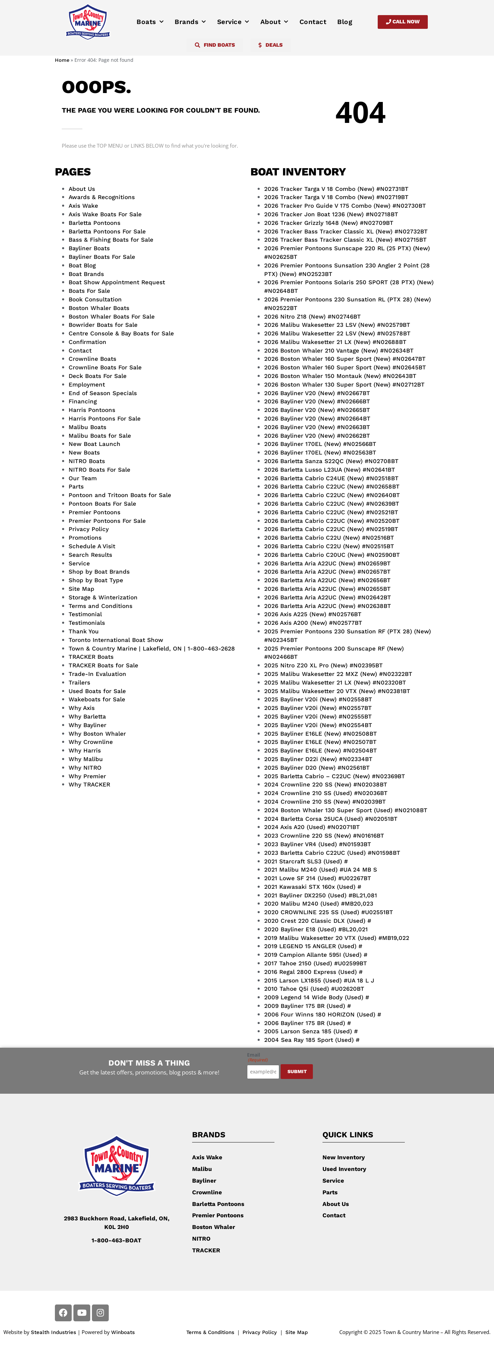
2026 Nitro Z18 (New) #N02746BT (312, 316)
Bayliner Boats (89, 248)
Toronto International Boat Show (116, 639)
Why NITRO (85, 767)
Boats (150, 22)
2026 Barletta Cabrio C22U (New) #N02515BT (329, 546)
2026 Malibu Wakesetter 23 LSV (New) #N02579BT (337, 324)
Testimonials (87, 622)
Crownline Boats (92, 358)
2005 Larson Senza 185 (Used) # (311, 1031)
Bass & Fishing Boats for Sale (111, 239)
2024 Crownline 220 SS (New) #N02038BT (325, 784)
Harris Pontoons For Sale (105, 418)
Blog (344, 22)
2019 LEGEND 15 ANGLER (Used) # (313, 946)
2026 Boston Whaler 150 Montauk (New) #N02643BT (340, 375)
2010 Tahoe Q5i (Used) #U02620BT (314, 988)
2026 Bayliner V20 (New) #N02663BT (317, 427)
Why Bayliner (87, 725)
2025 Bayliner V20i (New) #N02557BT (318, 707)
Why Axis (82, 707)
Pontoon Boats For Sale (102, 503)
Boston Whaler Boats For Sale (112, 316)
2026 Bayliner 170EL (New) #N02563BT (320, 452)
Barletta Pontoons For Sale (107, 231)
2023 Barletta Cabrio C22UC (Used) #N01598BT (332, 852)
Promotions (85, 537)
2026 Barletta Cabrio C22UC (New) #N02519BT (331, 529)
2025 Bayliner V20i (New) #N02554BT (318, 725)
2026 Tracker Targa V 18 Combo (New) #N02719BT (336, 197)
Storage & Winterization (103, 597)
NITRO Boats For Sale (99, 469)
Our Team (83, 478)
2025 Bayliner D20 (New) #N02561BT (317, 767)
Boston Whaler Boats (99, 307)
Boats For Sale (89, 290)
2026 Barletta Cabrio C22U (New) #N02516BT (329, 537)
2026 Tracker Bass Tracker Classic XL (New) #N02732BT (346, 231)
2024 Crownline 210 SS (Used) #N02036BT (326, 793)
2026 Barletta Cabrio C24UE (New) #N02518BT (331, 478)
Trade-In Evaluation (97, 673)
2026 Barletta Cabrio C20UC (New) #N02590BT (332, 554)
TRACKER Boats (91, 656)
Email (257, 1057)
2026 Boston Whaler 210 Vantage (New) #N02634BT (339, 350)
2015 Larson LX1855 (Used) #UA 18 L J (319, 980)
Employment (87, 384)
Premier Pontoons (94, 512)
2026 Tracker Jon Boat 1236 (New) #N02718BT (331, 214)
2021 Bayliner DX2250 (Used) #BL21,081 (320, 895)
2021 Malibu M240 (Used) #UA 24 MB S (320, 869)
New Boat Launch (94, 443)
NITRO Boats (87, 461)
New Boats (84, 452)
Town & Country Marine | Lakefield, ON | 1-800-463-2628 (152, 648)
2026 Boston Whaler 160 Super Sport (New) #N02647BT (345, 358)
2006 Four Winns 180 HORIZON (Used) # (322, 1014)
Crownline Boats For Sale (105, 367)
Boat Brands (86, 274)
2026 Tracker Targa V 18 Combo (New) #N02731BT (336, 188)
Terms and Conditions (100, 605)
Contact (313, 22)
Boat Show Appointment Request (117, 282)
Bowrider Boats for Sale (103, 324)
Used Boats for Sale (97, 691)
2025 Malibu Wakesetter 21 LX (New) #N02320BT (335, 682)
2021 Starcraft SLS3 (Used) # (306, 861)
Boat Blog (82, 265)
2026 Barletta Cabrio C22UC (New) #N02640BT (332, 495)
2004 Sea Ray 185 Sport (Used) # (312, 1039)
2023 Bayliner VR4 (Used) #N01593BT (317, 844)
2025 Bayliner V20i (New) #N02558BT (318, 699)
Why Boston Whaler (97, 733)
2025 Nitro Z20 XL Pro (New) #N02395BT (323, 665)
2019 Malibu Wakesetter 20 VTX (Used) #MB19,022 (336, 937)
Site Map (81, 588)
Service (233, 22)
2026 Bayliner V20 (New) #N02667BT (317, 393)
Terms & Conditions (210, 1332)
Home (62, 60)
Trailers (79, 682)
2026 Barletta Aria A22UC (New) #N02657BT (327, 571)
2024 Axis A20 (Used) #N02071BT (312, 827)
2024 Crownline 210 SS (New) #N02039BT (325, 801)
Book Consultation (95, 299)
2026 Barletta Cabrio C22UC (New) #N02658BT (332, 486)
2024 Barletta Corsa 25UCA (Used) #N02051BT (331, 818)
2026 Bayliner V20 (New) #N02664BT (317, 418)
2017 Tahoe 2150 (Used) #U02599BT (315, 963)
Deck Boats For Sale (98, 375)
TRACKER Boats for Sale (103, 665)
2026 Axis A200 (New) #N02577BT (313, 622)
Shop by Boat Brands (99, 571)
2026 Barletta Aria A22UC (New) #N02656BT (327, 580)
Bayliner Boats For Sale (102, 256)
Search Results (90, 554)
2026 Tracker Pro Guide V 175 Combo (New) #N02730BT (345, 205)
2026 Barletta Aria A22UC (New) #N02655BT (327, 588)
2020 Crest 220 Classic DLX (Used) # (317, 920)
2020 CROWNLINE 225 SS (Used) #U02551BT (328, 912)
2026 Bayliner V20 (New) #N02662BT (317, 435)
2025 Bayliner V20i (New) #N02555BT (318, 716)
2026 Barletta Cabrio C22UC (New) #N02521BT (331, 512)
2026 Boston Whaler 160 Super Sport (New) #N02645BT (345, 367)
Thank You (84, 631)
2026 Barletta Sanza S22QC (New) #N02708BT (331, 461)
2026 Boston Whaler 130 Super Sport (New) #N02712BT (344, 384)
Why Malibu (86, 759)
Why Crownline (91, 741)
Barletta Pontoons (94, 222)
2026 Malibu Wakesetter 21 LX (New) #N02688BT (335, 341)
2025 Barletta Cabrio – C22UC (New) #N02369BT (334, 776)
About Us (82, 188)
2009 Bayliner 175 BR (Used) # (307, 1005)
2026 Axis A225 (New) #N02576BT (313, 614)
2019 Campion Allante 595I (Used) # (315, 954)
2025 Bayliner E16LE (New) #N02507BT (320, 741)
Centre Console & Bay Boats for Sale (121, 333)
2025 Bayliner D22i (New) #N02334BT (318, 759)
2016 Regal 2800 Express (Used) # (313, 971)
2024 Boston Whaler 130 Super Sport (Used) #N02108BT (345, 810)
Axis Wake (83, 205)
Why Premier (87, 776)
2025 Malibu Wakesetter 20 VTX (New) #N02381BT (337, 691)
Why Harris (85, 750)
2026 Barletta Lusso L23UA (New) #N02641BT (329, 469)
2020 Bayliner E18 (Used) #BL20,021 (316, 929)
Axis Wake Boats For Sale (105, 214)
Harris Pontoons (92, 409)
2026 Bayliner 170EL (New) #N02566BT (320, 443)
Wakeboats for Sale (97, 699)
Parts (76, 486)
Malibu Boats (87, 427)
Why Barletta (87, 716)
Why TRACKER (89, 784)
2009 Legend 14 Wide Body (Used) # (316, 997)
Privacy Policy (89, 529)
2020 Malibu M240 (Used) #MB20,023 (318, 903)
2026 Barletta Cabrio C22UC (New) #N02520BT (332, 520)
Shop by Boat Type (96, 580)
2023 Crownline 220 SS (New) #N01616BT (324, 835)
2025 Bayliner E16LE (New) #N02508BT (320, 733)
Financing (83, 401)
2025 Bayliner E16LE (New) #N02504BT (320, 750)
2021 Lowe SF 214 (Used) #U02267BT (317, 878)
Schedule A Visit (92, 546)
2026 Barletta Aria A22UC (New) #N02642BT (327, 597)
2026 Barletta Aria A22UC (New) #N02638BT (327, 605)
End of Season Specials (103, 393)
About (274, 22)
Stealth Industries (53, 1332)
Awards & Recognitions (102, 197)
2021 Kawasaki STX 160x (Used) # (312, 886)
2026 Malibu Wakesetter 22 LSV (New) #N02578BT (337, 333)
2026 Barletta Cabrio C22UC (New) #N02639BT (331, 503)
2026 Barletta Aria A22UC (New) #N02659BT (327, 563)
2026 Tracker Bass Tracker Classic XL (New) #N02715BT (345, 239)
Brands (190, 22)
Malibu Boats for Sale (100, 435)
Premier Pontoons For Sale (107, 520)
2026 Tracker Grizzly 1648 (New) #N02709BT (328, 222)
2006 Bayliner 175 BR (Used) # (307, 1023)
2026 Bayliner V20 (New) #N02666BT (317, 401)
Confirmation (87, 341)
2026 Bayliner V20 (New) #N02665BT (317, 409)
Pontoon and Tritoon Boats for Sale (120, 495)
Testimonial (85, 614)
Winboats (123, 1332)
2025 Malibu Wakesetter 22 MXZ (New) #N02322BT (338, 673)
